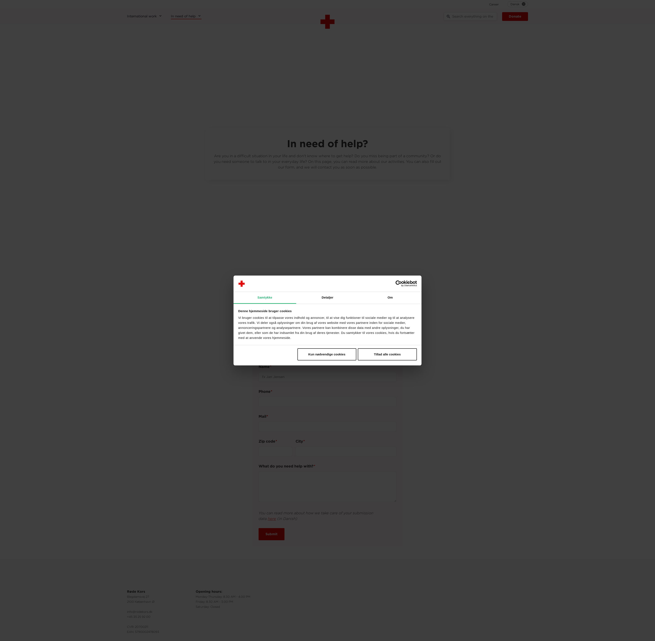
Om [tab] (390, 297)
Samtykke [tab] (265, 297)
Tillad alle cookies (387, 354)
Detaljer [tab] (327, 297)
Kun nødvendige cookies (326, 354)
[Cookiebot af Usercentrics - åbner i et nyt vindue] (398, 284)
